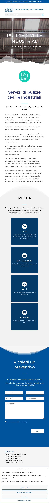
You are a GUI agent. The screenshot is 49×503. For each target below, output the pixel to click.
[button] (46, 469)
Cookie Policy (21, 500)
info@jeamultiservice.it (15, 460)
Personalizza (24, 497)
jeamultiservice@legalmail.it (15, 462)
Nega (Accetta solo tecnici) (24, 492)
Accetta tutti (24, 488)
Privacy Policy (27, 500)
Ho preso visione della (16, 422)
